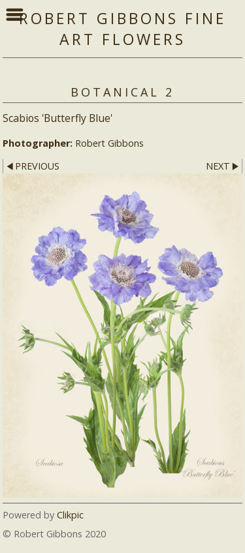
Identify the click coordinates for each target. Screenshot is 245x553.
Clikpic (70, 515)
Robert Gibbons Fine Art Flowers (122, 29)
